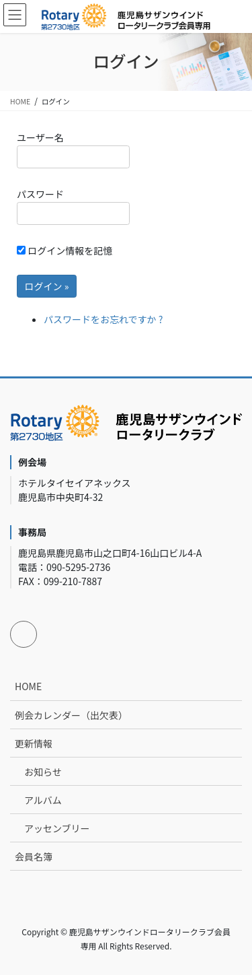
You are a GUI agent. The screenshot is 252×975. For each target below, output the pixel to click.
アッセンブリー (57, 828)
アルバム (43, 800)
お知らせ (43, 771)
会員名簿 (33, 856)
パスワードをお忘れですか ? (103, 319)
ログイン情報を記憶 (64, 250)
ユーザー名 (73, 149)
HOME (28, 686)
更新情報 (33, 743)
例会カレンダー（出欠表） (71, 715)
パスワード (73, 206)
